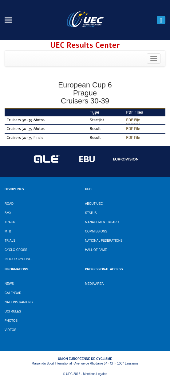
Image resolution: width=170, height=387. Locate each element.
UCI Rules (13, 311)
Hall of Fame (96, 250)
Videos (10, 330)
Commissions (96, 231)
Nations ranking (19, 302)
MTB (8, 231)
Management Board (102, 222)
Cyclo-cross (16, 250)
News (9, 283)
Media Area (94, 283)
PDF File (133, 120)
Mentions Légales (95, 374)
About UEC (94, 203)
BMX (8, 213)
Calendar (13, 293)
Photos (11, 320)
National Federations (104, 240)
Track (10, 222)
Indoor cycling (18, 259)
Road (9, 203)
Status (91, 213)
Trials (10, 240)
